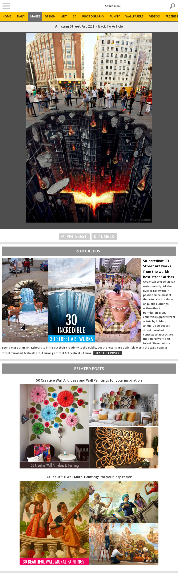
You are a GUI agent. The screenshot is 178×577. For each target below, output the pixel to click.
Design (50, 16)
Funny (115, 16)
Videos (154, 16)
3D (75, 16)
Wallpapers (134, 16)
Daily (21, 16)
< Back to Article (109, 26)
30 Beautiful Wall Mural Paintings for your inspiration (89, 477)
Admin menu (113, 6)
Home (7, 16)
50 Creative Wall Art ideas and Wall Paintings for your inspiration (89, 380)
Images (34, 16)
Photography (93, 16)
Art (64, 16)
